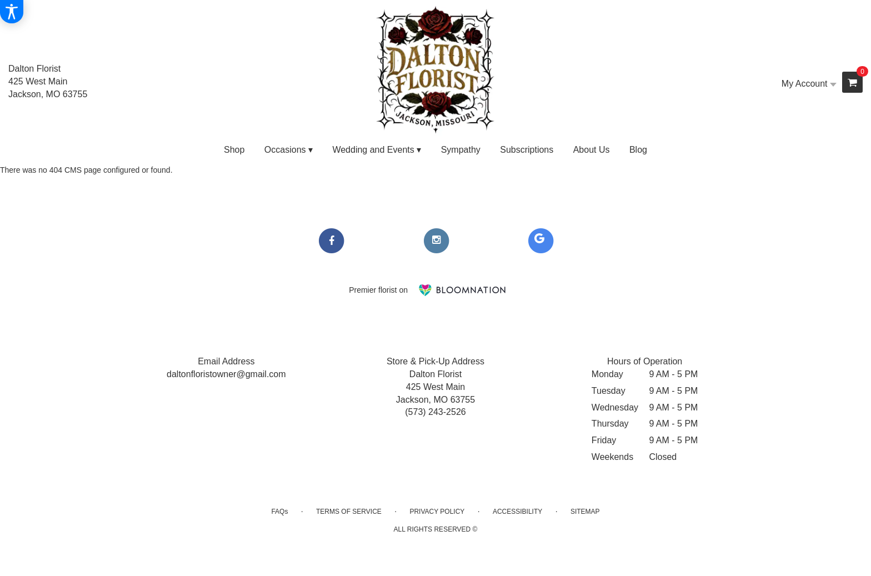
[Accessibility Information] (11, 11)
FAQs (279, 511)
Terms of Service (349, 511)
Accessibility (517, 511)
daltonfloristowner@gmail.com (226, 374)
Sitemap (585, 511)
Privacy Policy (436, 511)
